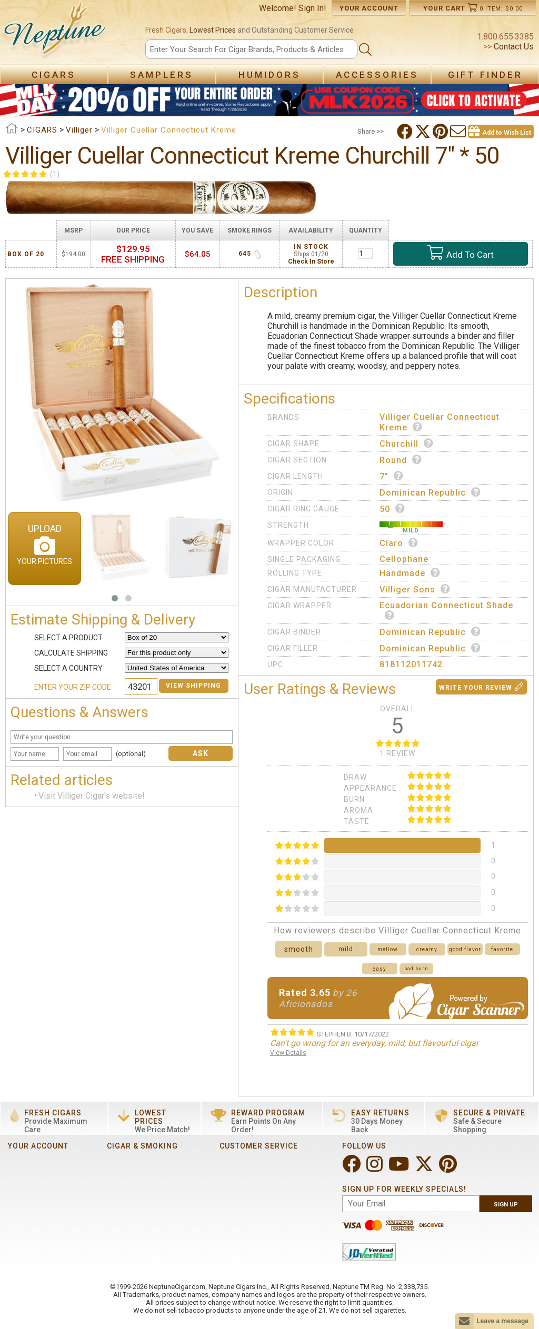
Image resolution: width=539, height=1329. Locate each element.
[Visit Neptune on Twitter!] (425, 1168)
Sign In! (312, 8)
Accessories (377, 74)
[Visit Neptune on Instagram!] (375, 1168)
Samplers (161, 74)
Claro (399, 543)
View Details (288, 1052)
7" (392, 476)
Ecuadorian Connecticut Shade (446, 610)
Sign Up (506, 1204)
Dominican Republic (430, 492)
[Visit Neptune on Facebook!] (352, 1168)
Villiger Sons (415, 589)
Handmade (410, 573)
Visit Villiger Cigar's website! (91, 796)
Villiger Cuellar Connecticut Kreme (440, 422)
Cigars (54, 74)
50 (392, 509)
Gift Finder (485, 74)
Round (401, 460)
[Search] (251, 49)
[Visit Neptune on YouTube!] (399, 1168)
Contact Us (513, 47)
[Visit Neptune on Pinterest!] (449, 1168)
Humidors (269, 74)
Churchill (407, 443)
